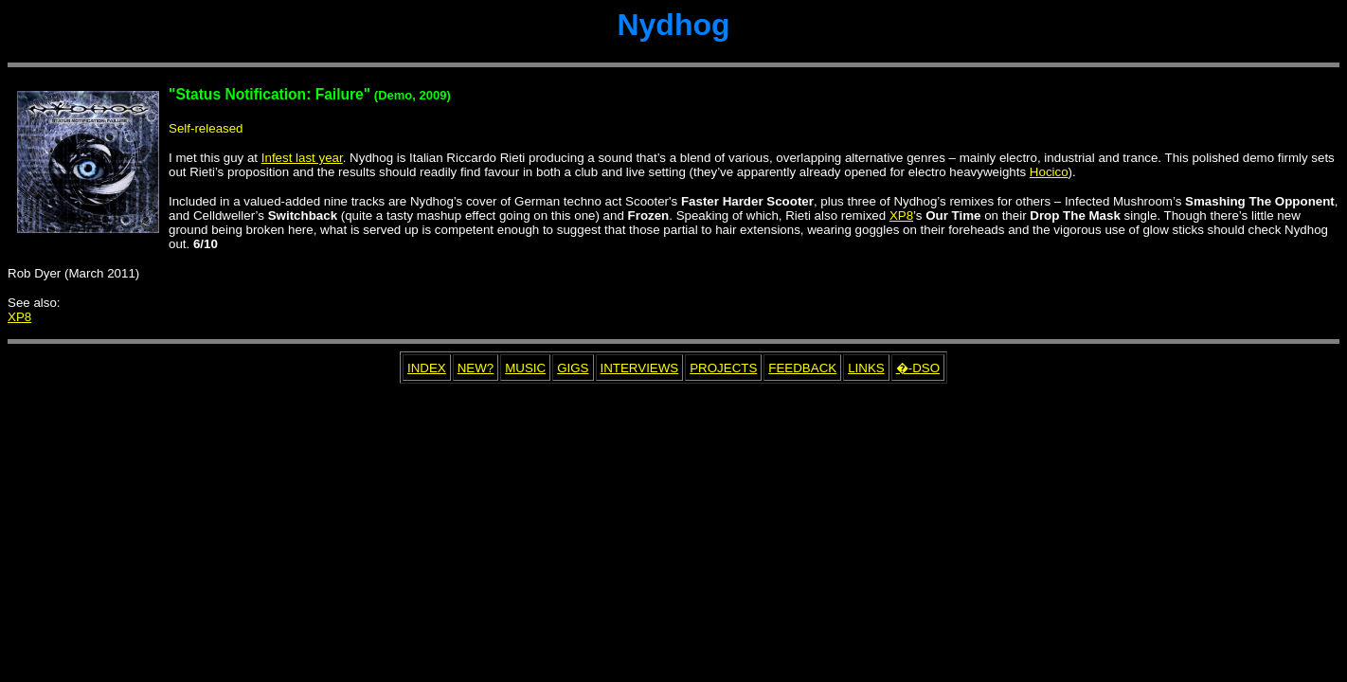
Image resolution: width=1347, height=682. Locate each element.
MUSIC (525, 368)
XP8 (901, 215)
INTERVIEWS (640, 368)
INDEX (426, 368)
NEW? (476, 368)
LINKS (866, 368)
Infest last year (302, 158)
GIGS (572, 368)
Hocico (1049, 172)
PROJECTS (723, 368)
